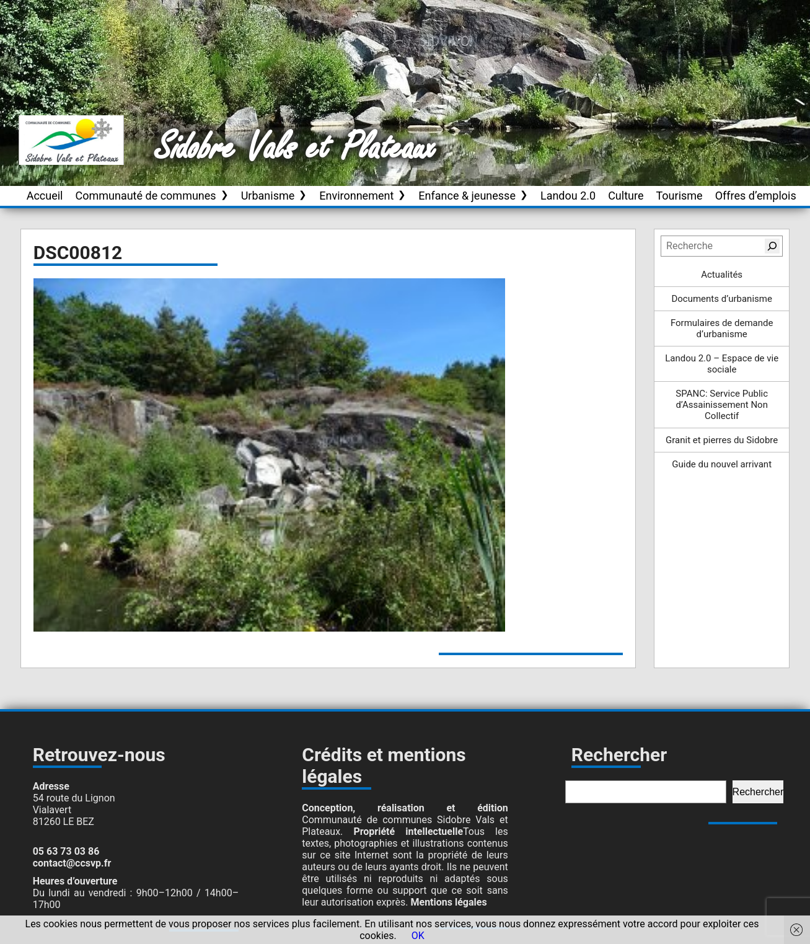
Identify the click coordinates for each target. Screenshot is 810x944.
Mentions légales (449, 902)
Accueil (45, 195)
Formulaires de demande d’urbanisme (722, 328)
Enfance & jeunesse (467, 195)
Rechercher (758, 792)
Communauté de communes (145, 195)
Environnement (356, 195)
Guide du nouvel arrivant (722, 464)
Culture (625, 195)
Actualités (721, 274)
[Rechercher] (772, 246)
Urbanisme (268, 195)
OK (418, 936)
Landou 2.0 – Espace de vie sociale (721, 364)
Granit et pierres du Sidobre (722, 440)
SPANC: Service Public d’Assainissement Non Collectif (722, 404)
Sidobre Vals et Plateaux (295, 148)
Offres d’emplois (755, 195)
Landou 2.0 (568, 195)
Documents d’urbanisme (721, 298)
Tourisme (679, 195)
